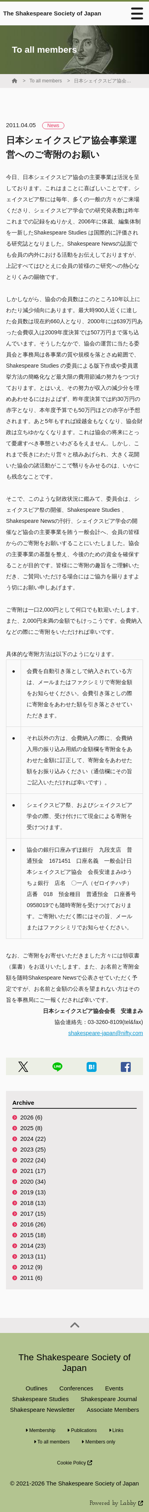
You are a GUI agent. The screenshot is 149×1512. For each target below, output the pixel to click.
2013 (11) (33, 1256)
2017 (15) (33, 1213)
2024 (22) (33, 1138)
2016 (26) (33, 1224)
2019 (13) (33, 1192)
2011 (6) (31, 1277)
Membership (40, 1430)
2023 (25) (33, 1149)
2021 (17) (33, 1170)
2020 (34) (33, 1181)
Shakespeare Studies (40, 1399)
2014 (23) (33, 1245)
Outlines (37, 1388)
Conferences (76, 1388)
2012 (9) (31, 1267)
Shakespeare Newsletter (42, 1409)
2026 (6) (31, 1117)
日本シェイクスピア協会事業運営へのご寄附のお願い (104, 81)
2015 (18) (33, 1235)
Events (114, 1388)
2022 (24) (33, 1160)
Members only (98, 1442)
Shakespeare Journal (109, 1399)
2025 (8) (31, 1128)
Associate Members (113, 1409)
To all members (45, 81)
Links (116, 1430)
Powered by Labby (116, 1503)
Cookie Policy (74, 1463)
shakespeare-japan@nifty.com (105, 1033)
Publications (82, 1430)
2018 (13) (33, 1202)
